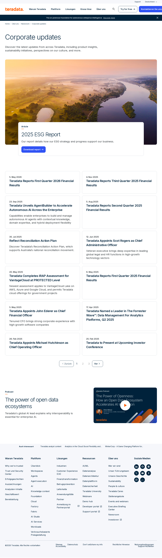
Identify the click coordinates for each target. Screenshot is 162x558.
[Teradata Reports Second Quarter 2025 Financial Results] (119, 212)
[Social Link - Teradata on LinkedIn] (136, 467)
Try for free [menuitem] (126, 9)
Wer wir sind (114, 466)
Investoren (113, 520)
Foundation (36, 496)
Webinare (87, 496)
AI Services (36, 522)
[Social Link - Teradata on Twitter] (136, 473)
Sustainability (114, 481)
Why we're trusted (14, 466)
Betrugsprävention (66, 484)
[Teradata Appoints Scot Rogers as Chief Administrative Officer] (119, 247)
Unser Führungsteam (118, 471)
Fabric (34, 512)
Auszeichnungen (13, 484)
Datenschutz (73, 545)
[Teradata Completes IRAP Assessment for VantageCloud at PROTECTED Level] (42, 282)
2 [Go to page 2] (83, 364)
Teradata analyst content (50, 447)
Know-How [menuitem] (85, 9)
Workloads (36, 527)
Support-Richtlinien (146, 547)
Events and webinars (118, 502)
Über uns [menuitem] (101, 9)
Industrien (61, 466)
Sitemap (59, 545)
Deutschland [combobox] (149, 2)
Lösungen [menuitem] (70, 9)
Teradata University (92, 491)
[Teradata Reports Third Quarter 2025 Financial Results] (119, 182)
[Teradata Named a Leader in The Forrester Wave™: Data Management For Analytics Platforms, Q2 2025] (119, 316)
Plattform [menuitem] (55, 9)
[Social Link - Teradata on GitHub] (142, 467)
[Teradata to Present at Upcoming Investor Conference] (119, 344)
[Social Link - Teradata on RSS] (142, 480)
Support (138, 2)
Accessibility (61, 547)
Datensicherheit (90, 486)
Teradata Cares (115, 491)
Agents (34, 476)
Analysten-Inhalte (13, 489)
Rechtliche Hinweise (121, 545)
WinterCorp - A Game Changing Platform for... (124, 447)
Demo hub (88, 502)
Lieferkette (62, 489)
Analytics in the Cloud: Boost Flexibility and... (83, 447)
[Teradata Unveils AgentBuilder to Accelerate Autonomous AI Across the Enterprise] (42, 212)
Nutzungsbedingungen (144, 545)
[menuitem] (114, 9)
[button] (125, 406)
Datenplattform (90, 481)
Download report (32, 149)
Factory (34, 507)
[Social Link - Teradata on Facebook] (148, 473)
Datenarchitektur (91, 476)
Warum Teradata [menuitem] (37, 9)
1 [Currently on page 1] (76, 364)
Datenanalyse (89, 471)
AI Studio (35, 517)
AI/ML (86, 466)
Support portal (90, 512)
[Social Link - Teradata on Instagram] (136, 480)
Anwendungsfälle (65, 494)
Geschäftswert (12, 494)
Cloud (33, 502)
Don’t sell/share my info (93, 545)
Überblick (35, 466)
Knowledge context (40, 491)
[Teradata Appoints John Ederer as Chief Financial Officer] (42, 316)
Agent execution (39, 481)
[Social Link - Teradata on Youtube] (142, 473)
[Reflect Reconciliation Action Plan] (42, 247)
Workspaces (37, 471)
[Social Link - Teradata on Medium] (148, 467)
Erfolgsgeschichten (14, 479)
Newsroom (113, 515)
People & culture (116, 486)
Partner (60, 499)
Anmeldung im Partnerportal (64, 506)
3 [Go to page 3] (89, 364)
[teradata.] (14, 9)
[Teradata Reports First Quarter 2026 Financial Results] (42, 182)
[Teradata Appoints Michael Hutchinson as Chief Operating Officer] (42, 344)
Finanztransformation (67, 479)
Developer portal (91, 507)
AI (32, 486)
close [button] (157, 17)
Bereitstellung (11, 499)
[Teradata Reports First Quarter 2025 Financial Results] (119, 282)
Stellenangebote (116, 496)
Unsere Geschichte (117, 476)
